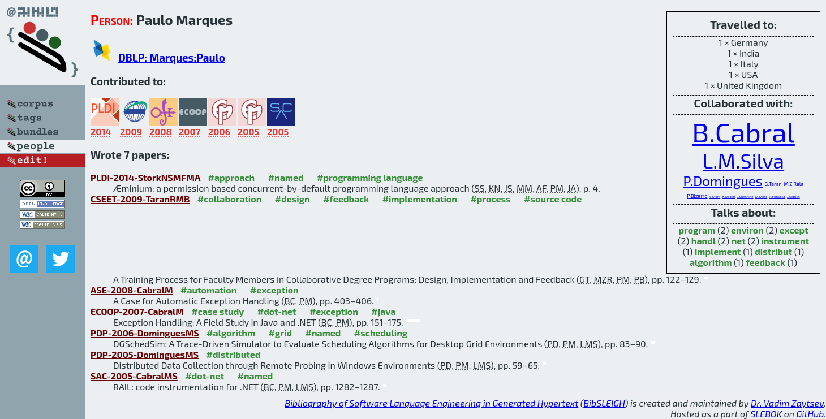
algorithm (711, 262)
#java (383, 311)
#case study (217, 311)
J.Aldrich (793, 196)
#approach (231, 177)
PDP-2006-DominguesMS (145, 332)
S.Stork (714, 196)
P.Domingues (723, 180)
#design (292, 198)
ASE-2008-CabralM (132, 289)
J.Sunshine (745, 196)
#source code (553, 198)
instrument (785, 240)
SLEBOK (766, 413)
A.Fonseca (777, 196)
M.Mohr (761, 196)
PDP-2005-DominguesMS (145, 354)
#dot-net (276, 311)
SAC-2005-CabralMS (134, 375)
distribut (773, 251)
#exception (274, 289)
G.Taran (773, 184)
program (696, 229)
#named (286, 177)
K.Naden (728, 196)
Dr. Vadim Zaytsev (787, 403)
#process (490, 198)
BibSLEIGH (604, 403)
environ (747, 229)
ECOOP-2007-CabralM (137, 311)
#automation (208, 289)
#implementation (419, 198)
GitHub (810, 413)
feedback (765, 262)
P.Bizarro (697, 196)
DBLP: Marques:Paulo (171, 57)
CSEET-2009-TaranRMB (140, 198)
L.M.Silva (743, 160)
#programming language (370, 177)
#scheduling (380, 332)
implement (718, 251)
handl (703, 240)
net (739, 240)
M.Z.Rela (793, 184)
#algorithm (230, 332)
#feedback (346, 198)
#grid (280, 332)
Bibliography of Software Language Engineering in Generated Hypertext (431, 403)
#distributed (233, 354)
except (794, 229)
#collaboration (229, 198)
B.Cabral (743, 131)
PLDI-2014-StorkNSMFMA (145, 177)
